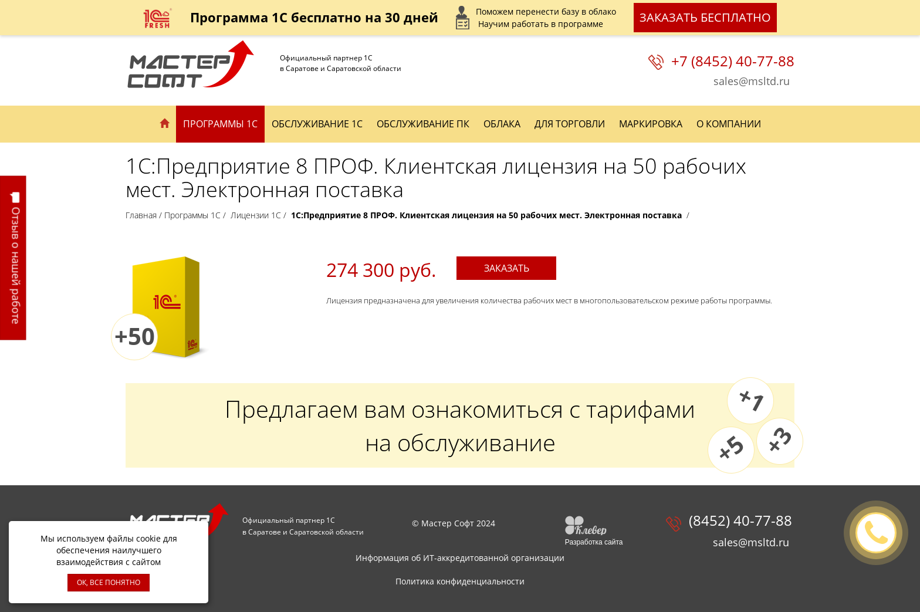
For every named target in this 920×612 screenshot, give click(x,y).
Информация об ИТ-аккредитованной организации (460, 557)
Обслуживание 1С (317, 123)
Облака (501, 123)
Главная (141, 215)
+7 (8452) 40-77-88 (732, 60)
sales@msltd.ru (751, 81)
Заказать (506, 268)
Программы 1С (220, 123)
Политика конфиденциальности (460, 581)
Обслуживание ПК (423, 123)
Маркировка (650, 123)
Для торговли (570, 123)
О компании (728, 123)
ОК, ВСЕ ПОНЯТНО (108, 582)
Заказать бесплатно (705, 17)
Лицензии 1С (256, 215)
